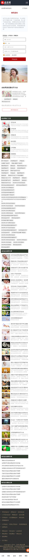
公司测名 (13, 147)
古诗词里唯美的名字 (17, 318)
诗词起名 (5, 517)
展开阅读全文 (14, 109)
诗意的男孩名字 (21, 168)
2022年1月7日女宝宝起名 (8, 227)
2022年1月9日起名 (6, 242)
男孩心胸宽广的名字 (17, 163)
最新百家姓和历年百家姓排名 (10, 478)
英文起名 (12, 531)
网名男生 (5, 533)
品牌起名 (5, 527)
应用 (20, 555)
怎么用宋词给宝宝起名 (17, 311)
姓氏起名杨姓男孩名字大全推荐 (11, 476)
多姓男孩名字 (16, 180)
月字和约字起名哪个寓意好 (19, 232)
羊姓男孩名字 (4, 173)
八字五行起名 (6, 514)
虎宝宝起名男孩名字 (21, 185)
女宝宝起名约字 (5, 232)
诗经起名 (13, 512)
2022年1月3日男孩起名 (7, 187)
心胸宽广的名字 (5, 163)
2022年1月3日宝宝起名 (19, 182)
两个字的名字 (4, 160)
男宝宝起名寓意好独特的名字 (9, 225)
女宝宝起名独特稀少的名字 (8, 208)
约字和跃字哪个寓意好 (7, 220)
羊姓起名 (13, 173)
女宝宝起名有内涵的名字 (7, 192)
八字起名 (24, 8)
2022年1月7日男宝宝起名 (8, 222)
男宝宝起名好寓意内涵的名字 (9, 237)
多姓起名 (24, 180)
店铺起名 (13, 135)
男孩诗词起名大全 (22, 165)
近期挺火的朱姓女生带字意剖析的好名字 (14, 468)
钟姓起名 (24, 177)
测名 (8, 555)
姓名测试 (13, 141)
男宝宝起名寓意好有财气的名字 (9, 215)
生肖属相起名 (13, 517)
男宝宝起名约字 (5, 218)
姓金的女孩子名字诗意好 (9, 497)
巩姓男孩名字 (4, 168)
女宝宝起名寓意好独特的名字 (9, 230)
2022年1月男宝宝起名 (7, 213)
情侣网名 (12, 533)
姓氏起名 (9, 8)
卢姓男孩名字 (14, 160)
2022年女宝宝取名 (6, 244)
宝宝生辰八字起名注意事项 (19, 286)
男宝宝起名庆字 (17, 244)
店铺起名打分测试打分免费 (19, 400)
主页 (3, 555)
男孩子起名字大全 (15, 170)
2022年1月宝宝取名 (18, 242)
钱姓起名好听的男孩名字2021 (10, 504)
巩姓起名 (13, 168)
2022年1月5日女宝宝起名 (8, 203)
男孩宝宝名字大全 (6, 182)
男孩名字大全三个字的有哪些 (15, 175)
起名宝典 (21, 514)
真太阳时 (13, 55)
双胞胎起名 (5, 520)
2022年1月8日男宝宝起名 (8, 235)
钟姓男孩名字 (16, 177)
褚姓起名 (13, 165)
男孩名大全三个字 (6, 177)
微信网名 (5, 536)
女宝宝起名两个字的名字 (7, 194)
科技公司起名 (13, 524)
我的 (26, 555)
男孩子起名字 (4, 170)
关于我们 (5, 540)
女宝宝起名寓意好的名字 (7, 190)
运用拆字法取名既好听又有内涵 (11, 463)
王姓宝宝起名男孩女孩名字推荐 (11, 473)
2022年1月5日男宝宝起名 (8, 210)
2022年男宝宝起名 (20, 213)
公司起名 (13, 128)
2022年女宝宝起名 (20, 205)
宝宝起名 (13, 122)
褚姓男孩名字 (4, 165)
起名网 (3, 8)
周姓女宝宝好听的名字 (8, 460)
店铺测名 (13, 154)
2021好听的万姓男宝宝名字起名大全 (12, 465)
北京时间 (6, 55)
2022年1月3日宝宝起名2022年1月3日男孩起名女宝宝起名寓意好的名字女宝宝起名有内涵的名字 (13, 197)
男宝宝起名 (5, 512)
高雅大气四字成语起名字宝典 (19, 374)
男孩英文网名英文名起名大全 (19, 439)
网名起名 (5, 531)
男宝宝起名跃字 (16, 218)
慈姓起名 (3, 175)
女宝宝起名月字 (23, 230)
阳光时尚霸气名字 (6, 180)
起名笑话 (19, 531)
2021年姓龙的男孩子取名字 (10, 499)
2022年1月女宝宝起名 (7, 205)
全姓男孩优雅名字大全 (10, 87)
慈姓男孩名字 (20, 173)
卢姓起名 (22, 160)
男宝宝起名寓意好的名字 (7, 185)
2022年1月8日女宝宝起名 (8, 239)
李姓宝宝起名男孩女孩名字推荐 (11, 471)
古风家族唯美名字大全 (17, 432)
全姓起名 (15, 99)
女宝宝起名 (21, 512)
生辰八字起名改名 (16, 273)
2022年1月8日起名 (22, 239)
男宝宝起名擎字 (5, 247)
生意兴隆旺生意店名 (17, 406)
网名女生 (19, 533)
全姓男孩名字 (7, 99)
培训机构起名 (23, 524)
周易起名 (14, 514)
